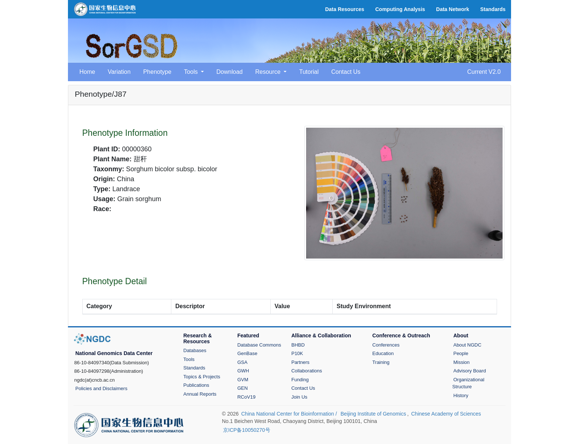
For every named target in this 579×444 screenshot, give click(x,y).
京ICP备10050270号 (246, 430)
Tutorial (309, 72)
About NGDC (467, 345)
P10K (297, 353)
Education (383, 353)
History (460, 395)
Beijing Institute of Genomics (373, 414)
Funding (300, 379)
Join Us (299, 397)
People (460, 353)
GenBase (247, 353)
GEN (242, 388)
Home (87, 72)
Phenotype (157, 72)
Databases (195, 350)
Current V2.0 (484, 72)
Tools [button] (191, 72)
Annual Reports (200, 394)
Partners (300, 362)
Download (229, 72)
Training (380, 362)
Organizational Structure (468, 383)
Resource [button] (268, 72)
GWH (243, 371)
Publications (196, 385)
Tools (189, 359)
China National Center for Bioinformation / (289, 414)
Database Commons (259, 345)
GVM (243, 379)
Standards (194, 368)
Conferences (386, 345)
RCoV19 (246, 397)
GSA (242, 362)
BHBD (298, 345)
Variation (119, 72)
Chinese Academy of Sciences (446, 414)
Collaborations (306, 371)
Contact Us (345, 72)
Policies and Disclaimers (101, 388)
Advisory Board (469, 371)
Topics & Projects (202, 376)
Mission (461, 362)
